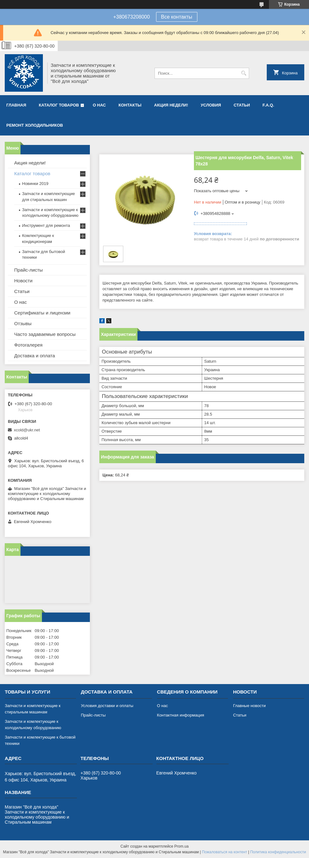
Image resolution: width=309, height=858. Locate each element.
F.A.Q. (268, 105)
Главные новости (249, 705)
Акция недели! (171, 105)
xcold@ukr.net (27, 430)
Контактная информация (180, 715)
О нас (99, 105)
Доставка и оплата (34, 355)
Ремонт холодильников (34, 125)
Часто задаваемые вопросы (45, 334)
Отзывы (23, 323)
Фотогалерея (28, 345)
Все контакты (176, 17)
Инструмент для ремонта (46, 225)
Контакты (130, 105)
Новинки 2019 (35, 183)
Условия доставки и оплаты (107, 705)
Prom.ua (181, 846)
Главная (16, 105)
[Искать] (243, 73)
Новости (23, 280)
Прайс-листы (28, 270)
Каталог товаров (59, 105)
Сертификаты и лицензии (42, 312)
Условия (211, 105)
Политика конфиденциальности (278, 852)
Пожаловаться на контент (224, 852)
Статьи (242, 105)
